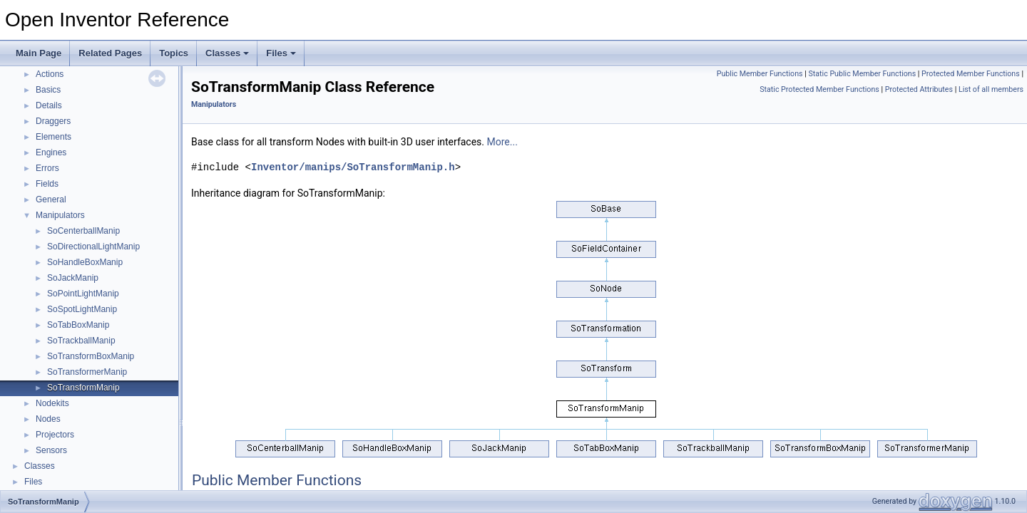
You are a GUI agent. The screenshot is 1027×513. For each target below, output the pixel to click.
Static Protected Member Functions (819, 89)
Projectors (55, 435)
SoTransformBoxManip (90, 356)
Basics (48, 90)
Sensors (51, 450)
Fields (47, 184)
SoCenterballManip (83, 231)
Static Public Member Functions (862, 73)
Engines (51, 152)
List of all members (991, 89)
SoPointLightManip (83, 294)
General (51, 199)
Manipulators (60, 215)
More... (502, 141)
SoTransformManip (83, 388)
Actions (49, 74)
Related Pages (110, 53)
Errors (47, 168)
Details (49, 105)
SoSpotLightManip (82, 309)
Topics (173, 53)
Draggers (53, 121)
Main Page (38, 53)
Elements (53, 137)
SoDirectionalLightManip (93, 247)
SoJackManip (72, 278)
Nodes (48, 419)
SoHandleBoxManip (85, 262)
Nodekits (52, 403)
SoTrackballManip (81, 341)
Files (281, 53)
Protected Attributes (919, 89)
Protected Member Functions (970, 73)
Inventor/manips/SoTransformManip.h (353, 167)
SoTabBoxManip (78, 325)
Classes (227, 53)
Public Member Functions (760, 73)
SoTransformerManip (87, 372)
